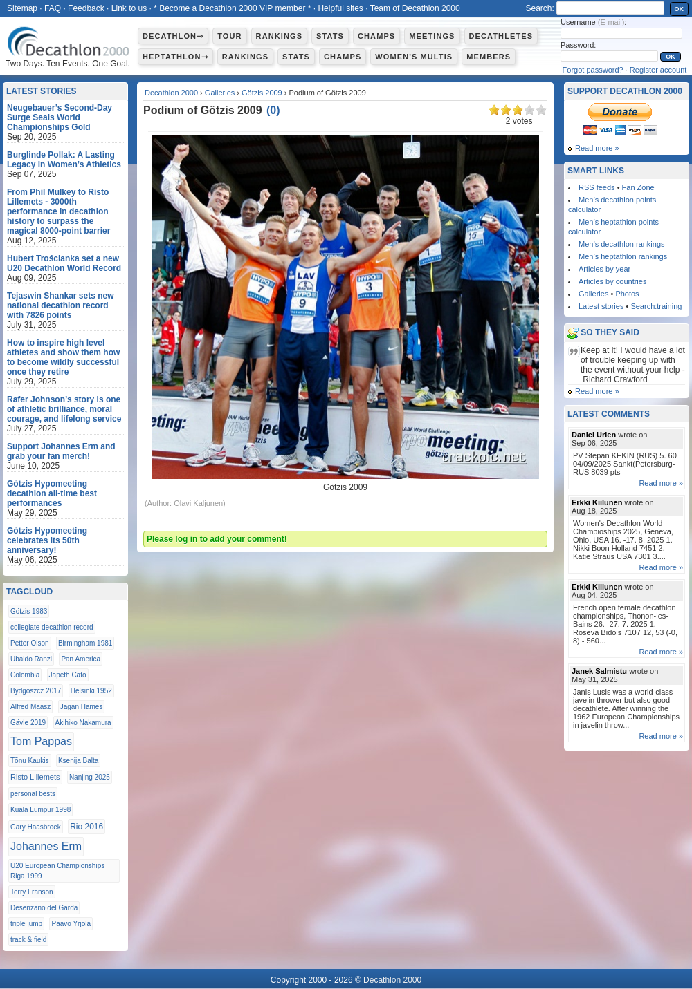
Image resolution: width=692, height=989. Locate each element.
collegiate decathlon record (51, 627)
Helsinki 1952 (91, 691)
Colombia (24, 675)
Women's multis (414, 57)
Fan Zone (638, 187)
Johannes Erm (46, 846)
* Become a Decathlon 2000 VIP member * (232, 8)
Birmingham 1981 (85, 643)
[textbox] (610, 8)
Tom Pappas (41, 741)
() (273, 110)
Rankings (279, 36)
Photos (627, 294)
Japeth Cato (67, 675)
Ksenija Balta (78, 760)
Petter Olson (29, 643)
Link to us (129, 8)
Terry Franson (31, 892)
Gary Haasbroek (35, 827)
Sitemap (22, 8)
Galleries (220, 92)
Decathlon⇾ (173, 36)
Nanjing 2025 (89, 777)
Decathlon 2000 (171, 92)
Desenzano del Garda (44, 908)
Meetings (432, 36)
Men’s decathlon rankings (622, 244)
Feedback (86, 8)
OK (679, 9)
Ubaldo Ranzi (31, 659)
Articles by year (604, 269)
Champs (376, 36)
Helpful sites (340, 8)
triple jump (26, 923)
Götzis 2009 (262, 92)
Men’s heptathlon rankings (623, 256)
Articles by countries (612, 281)
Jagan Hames (81, 706)
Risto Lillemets (35, 777)
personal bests (32, 794)
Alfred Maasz (30, 706)
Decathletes (501, 36)
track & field (28, 939)
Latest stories (601, 306)
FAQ (52, 8)
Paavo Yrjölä (71, 923)
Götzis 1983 (28, 611)
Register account (658, 70)
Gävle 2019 (28, 722)
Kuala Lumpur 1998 (40, 809)
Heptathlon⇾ (175, 57)
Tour (229, 36)
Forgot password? (593, 70)
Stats (330, 36)
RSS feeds (597, 187)
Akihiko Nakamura (83, 722)
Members (488, 57)
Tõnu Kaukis (29, 760)
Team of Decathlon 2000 (415, 8)
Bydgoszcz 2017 (35, 691)
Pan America (80, 659)
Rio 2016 (86, 826)
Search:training (656, 306)
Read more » (597, 148)
